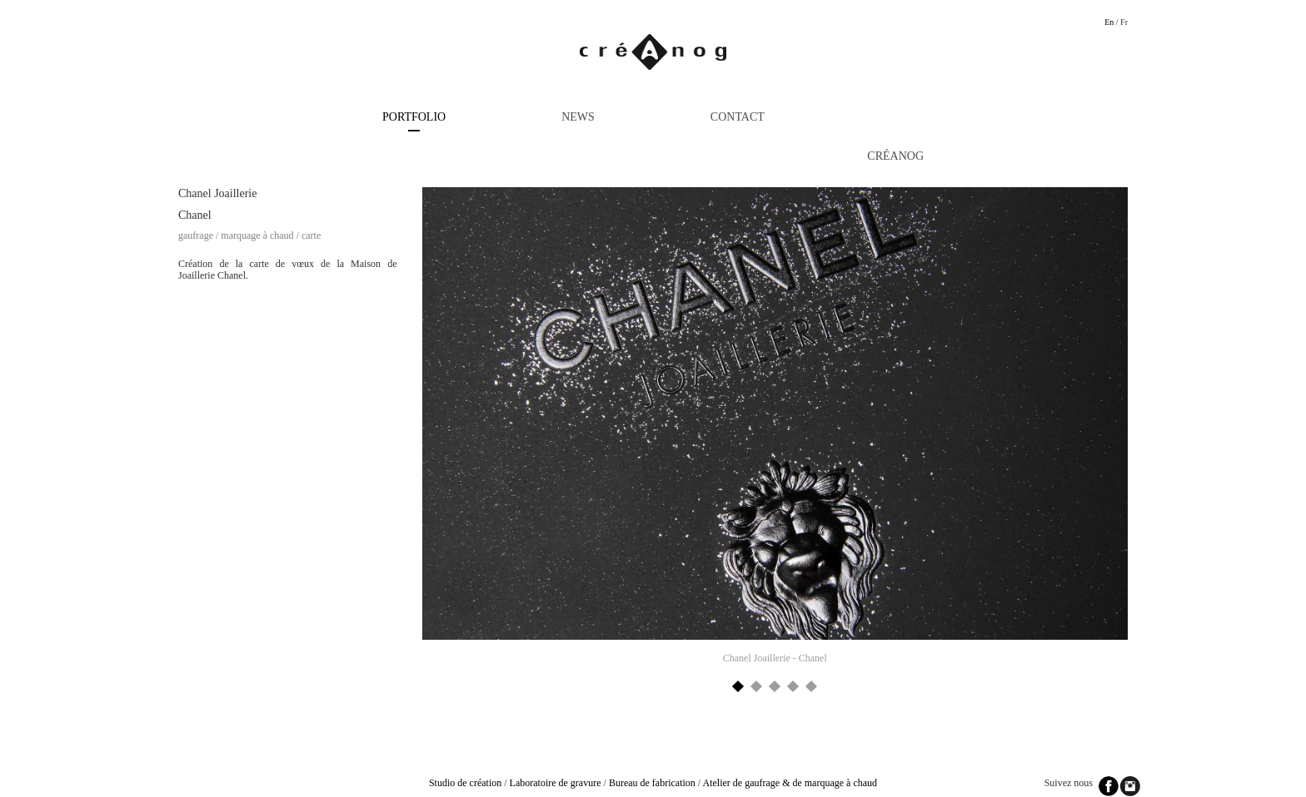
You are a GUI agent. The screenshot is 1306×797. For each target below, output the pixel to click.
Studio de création (465, 783)
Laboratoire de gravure (555, 783)
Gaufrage (195, 235)
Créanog (895, 156)
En (1109, 22)
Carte (311, 235)
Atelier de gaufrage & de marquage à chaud (790, 783)
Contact (737, 117)
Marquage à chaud (257, 235)
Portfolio (414, 117)
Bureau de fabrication (652, 783)
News (578, 117)
